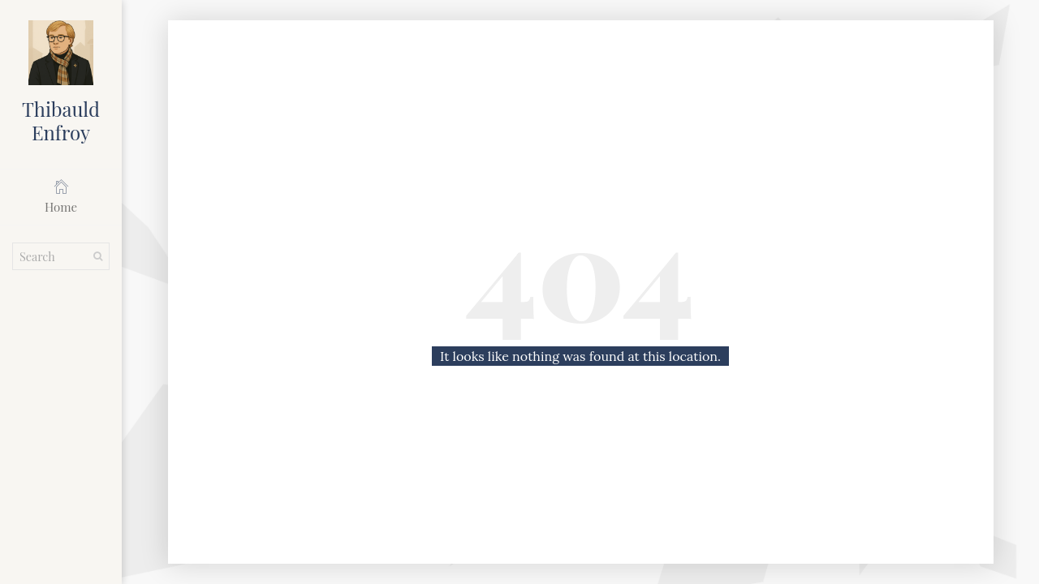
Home (61, 196)
